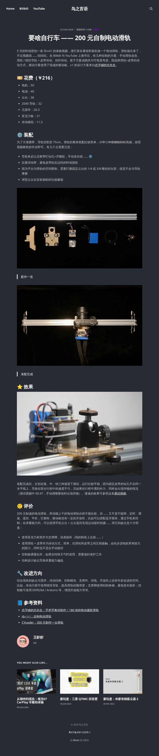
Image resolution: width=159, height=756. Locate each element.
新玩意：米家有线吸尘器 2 (120, 699)
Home (10, 8)
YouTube (39, 8)
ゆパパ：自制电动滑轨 (36, 616)
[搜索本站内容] (151, 8)
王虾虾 (38, 637)
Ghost (76, 740)
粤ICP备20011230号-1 (80, 732)
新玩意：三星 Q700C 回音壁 (79, 699)
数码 (97, 29)
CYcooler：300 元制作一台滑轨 (42, 622)
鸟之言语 (79, 9)
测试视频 (120, 493)
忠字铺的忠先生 (105, 65)
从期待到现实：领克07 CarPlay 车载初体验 (32, 700)
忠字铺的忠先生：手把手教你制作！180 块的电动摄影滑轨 (60, 610)
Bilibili (24, 8)
